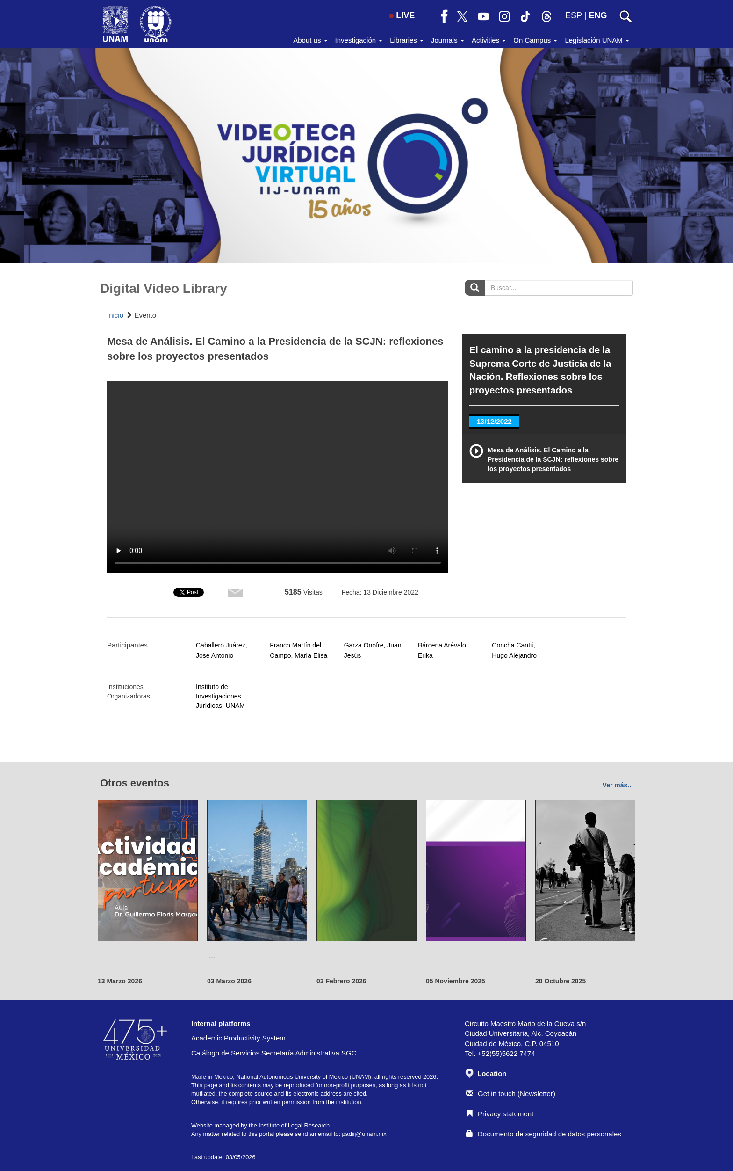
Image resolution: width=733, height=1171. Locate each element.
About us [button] (310, 40)
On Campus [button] (535, 40)
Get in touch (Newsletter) (510, 1094)
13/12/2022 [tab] (494, 421)
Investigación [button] (359, 40)
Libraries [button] (407, 40)
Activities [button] (489, 40)
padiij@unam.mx (364, 1133)
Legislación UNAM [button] (597, 40)
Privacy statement (499, 1114)
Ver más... (618, 785)
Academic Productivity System (238, 1038)
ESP (573, 15)
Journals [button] (447, 40)
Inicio (115, 315)
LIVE (402, 15)
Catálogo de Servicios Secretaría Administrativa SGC (274, 1053)
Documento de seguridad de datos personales (543, 1134)
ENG (598, 15)
